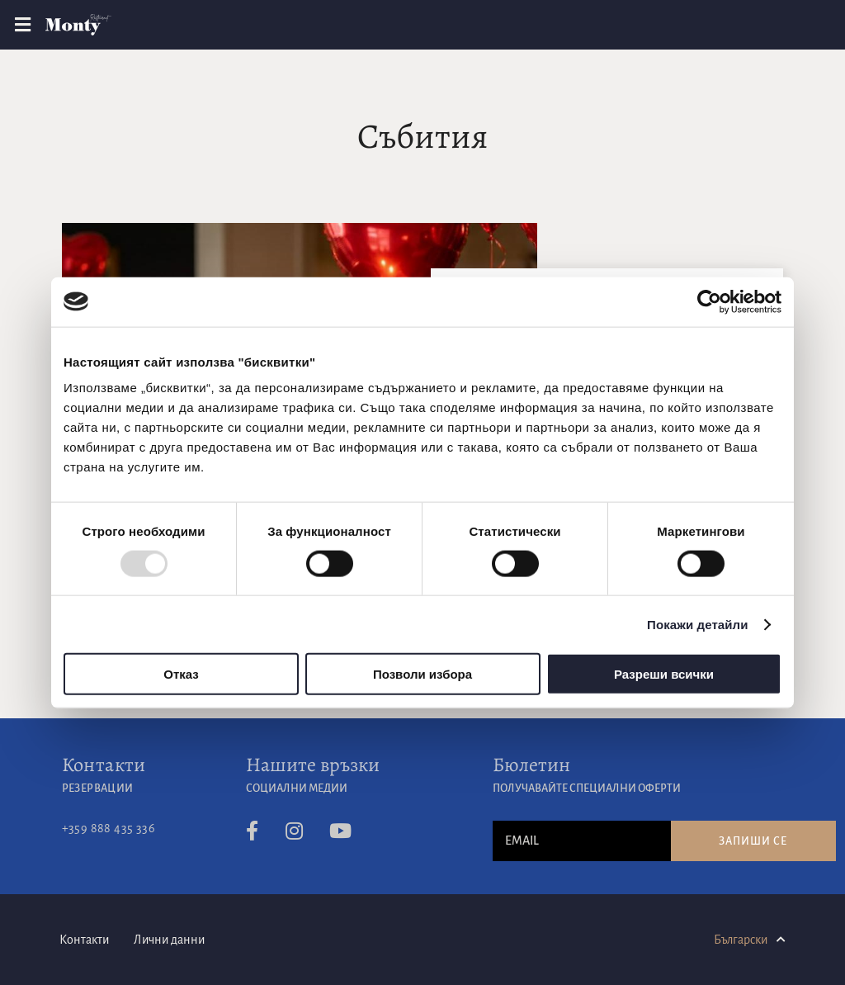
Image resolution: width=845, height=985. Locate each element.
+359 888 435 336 (108, 828)
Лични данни (169, 939)
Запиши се (753, 841)
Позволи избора (422, 674)
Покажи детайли (697, 624)
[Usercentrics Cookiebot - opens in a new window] (709, 301)
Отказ (181, 674)
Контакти (104, 764)
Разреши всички (664, 674)
